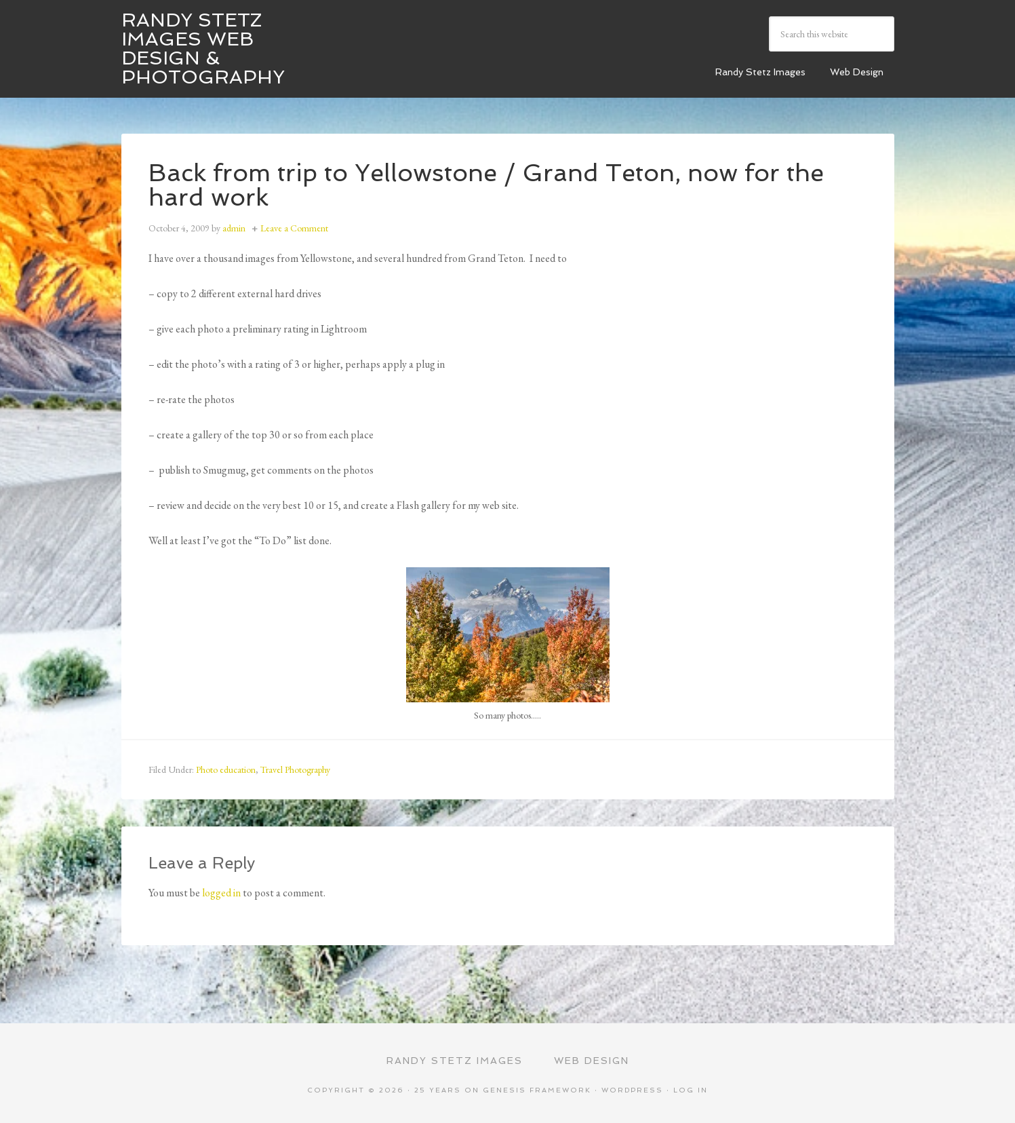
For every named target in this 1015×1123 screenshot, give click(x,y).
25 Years (437, 1090)
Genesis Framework (537, 1090)
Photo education (226, 769)
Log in (690, 1090)
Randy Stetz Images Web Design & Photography (203, 48)
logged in (221, 893)
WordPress (632, 1090)
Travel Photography (295, 769)
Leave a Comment (294, 228)
